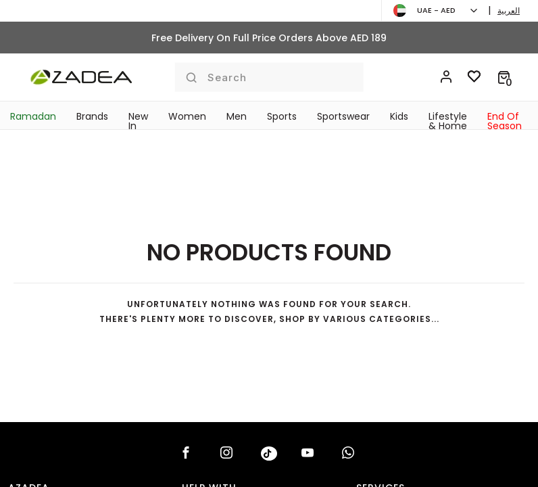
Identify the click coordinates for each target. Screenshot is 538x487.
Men (236, 116)
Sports (282, 116)
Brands (92, 116)
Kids (399, 116)
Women (187, 116)
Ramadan (33, 116)
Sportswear (343, 116)
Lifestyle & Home (448, 121)
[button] (504, 77)
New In (138, 121)
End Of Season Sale (504, 126)
